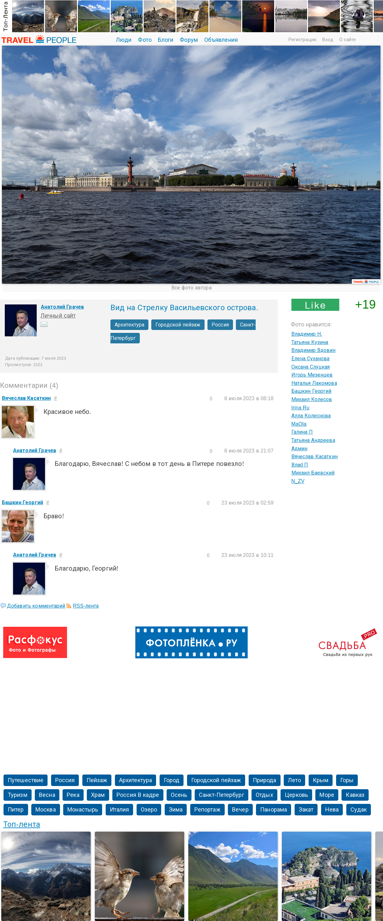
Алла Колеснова (311, 415)
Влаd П (299, 465)
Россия (220, 324)
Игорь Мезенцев (312, 375)
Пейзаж (97, 780)
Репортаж (207, 809)
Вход (327, 39)
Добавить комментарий (36, 606)
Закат (306, 809)
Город (172, 780)
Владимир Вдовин (313, 350)
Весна (47, 795)
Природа (264, 780)
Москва (45, 809)
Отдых (264, 795)
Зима (176, 809)
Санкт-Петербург (221, 795)
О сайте (347, 39)
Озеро (149, 809)
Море (326, 795)
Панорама (273, 809)
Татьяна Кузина (309, 342)
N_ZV (297, 481)
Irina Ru (300, 407)
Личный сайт (58, 315)
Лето (294, 780)
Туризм (17, 795)
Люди (123, 40)
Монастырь (82, 809)
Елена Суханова (310, 358)
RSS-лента (86, 606)
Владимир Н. (306, 334)
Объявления (221, 40)
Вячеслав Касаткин (314, 456)
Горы (347, 780)
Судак (358, 809)
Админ (299, 448)
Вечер (240, 809)
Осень (179, 795)
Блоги (166, 40)
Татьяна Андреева (313, 440)
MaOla (299, 424)
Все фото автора (191, 287)
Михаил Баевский (313, 472)
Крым (320, 780)
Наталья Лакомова (314, 383)
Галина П (302, 432)
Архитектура (129, 324)
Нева (332, 809)
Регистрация (302, 39)
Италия (119, 809)
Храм (98, 795)
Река (73, 795)
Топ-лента (21, 824)
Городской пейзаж (177, 324)
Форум (189, 40)
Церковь (296, 795)
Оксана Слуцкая (310, 367)
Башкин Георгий (311, 391)
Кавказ (355, 795)
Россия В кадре (137, 795)
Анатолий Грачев (62, 307)
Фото (144, 40)
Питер (16, 809)
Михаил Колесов (311, 399)
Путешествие (25, 780)
